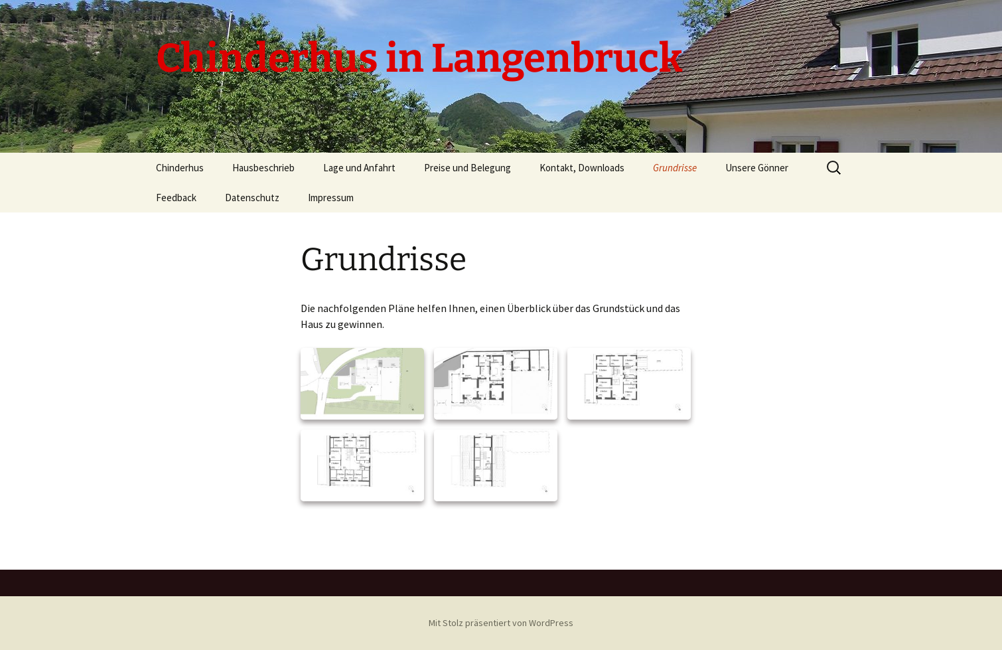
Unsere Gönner (756, 167)
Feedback (176, 197)
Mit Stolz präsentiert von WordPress (501, 623)
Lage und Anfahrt (359, 167)
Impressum (331, 197)
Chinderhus (180, 167)
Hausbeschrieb (263, 167)
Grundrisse (675, 167)
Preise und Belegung (467, 167)
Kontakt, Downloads (581, 167)
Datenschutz (252, 197)
